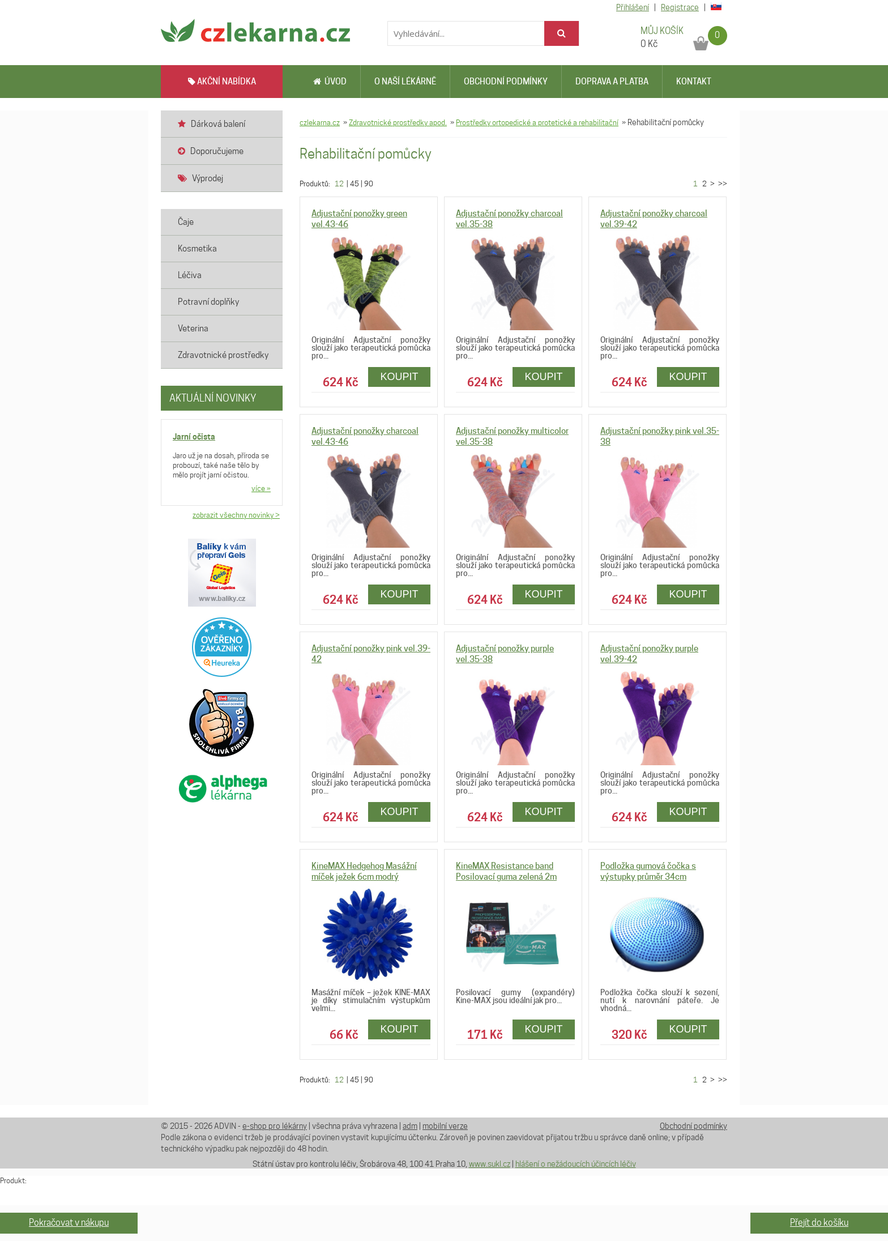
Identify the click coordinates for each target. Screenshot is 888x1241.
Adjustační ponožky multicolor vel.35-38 (512, 436)
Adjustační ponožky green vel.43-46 (359, 218)
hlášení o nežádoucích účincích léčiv (575, 1163)
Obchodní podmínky (506, 81)
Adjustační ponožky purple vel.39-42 (649, 653)
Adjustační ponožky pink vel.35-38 (659, 436)
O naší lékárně (405, 81)
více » (261, 488)
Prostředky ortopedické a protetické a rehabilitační (537, 122)
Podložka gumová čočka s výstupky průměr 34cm (648, 871)
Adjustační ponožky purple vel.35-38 (505, 653)
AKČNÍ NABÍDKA (222, 81)
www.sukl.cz (489, 1163)
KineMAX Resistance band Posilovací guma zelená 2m (506, 871)
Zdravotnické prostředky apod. (398, 122)
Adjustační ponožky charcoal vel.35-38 (509, 218)
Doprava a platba (611, 81)
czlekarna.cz (320, 122)
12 (339, 183)
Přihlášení (632, 7)
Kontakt (693, 81)
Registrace (680, 7)
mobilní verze (445, 1126)
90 (368, 183)
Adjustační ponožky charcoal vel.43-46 (365, 436)
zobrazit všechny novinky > (236, 514)
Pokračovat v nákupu (69, 1222)
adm (410, 1126)
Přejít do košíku (819, 1222)
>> (721, 183)
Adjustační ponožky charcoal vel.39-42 (653, 218)
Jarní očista (194, 436)
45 (354, 183)
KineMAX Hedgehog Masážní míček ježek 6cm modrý (364, 871)
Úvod (330, 81)
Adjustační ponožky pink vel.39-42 (370, 653)
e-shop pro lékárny (274, 1126)
